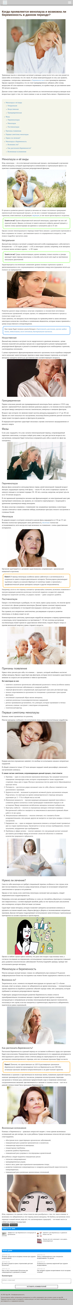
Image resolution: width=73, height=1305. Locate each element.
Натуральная (12, 106)
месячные (46, 523)
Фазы (8, 117)
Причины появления (13, 131)
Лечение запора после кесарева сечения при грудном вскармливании (19, 1257)
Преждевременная (15, 113)
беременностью (38, 80)
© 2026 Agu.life (5, 1294)
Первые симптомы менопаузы (17, 134)
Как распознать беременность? (19, 148)
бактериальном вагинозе (42, 332)
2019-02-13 (6, 1269)
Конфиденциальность (18, 1294)
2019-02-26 (6, 1255)
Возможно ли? (13, 145)
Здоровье (5, 1224)
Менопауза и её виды (14, 103)
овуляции (35, 215)
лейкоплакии (15, 332)
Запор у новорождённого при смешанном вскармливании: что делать (50, 1257)
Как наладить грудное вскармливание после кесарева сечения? (54, 1271)
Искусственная (13, 109)
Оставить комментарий (36, 1286)
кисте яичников (26, 332)
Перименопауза (14, 120)
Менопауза (12, 123)
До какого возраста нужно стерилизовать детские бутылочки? (17, 1264)
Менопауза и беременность (16, 141)
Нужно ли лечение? (13, 138)
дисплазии (51, 329)
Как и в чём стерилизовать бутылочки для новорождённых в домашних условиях (15, 1271)
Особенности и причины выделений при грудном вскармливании (52, 1264)
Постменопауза (13, 127)
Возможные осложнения (17, 152)
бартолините (41, 329)
